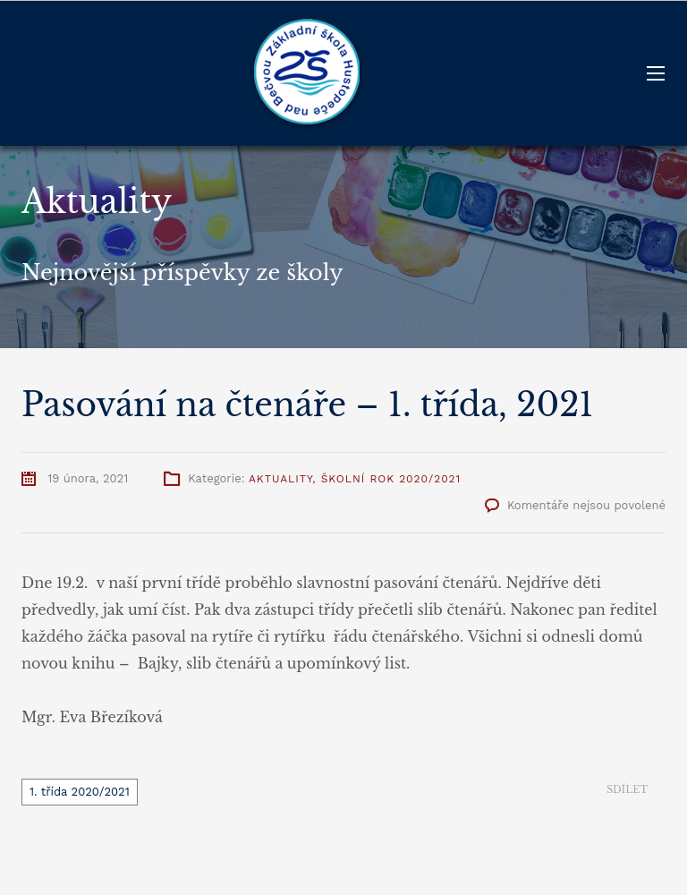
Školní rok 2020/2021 (391, 479)
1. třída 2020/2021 (80, 791)
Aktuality (280, 479)
